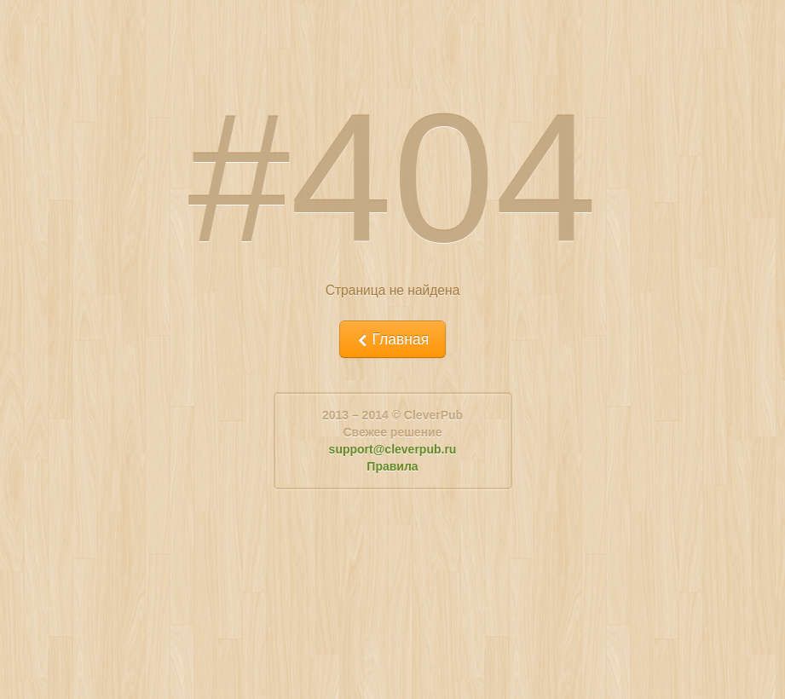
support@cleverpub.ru (393, 449)
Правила (392, 466)
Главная (392, 339)
